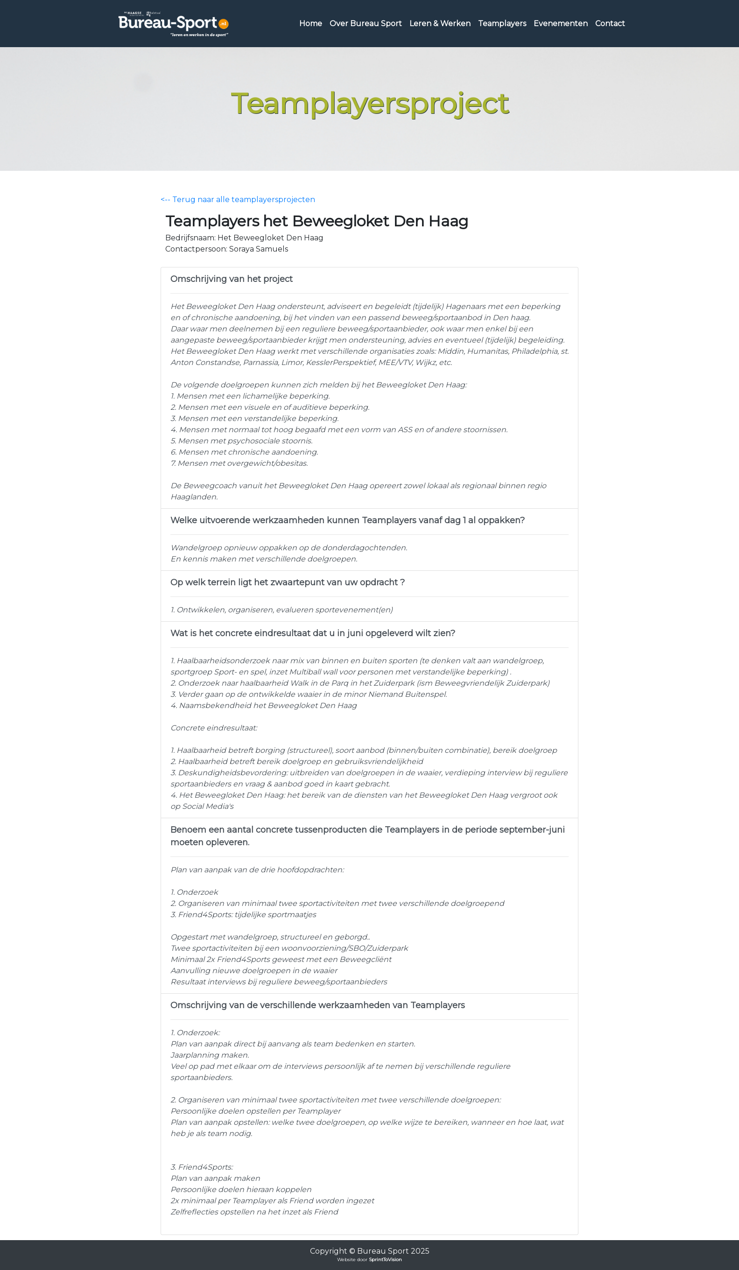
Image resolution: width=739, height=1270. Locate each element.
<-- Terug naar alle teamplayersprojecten (238, 199)
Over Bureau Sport (366, 23)
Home (310, 23)
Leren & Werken (440, 23)
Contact (610, 23)
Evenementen (561, 23)
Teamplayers (502, 23)
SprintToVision (385, 1259)
